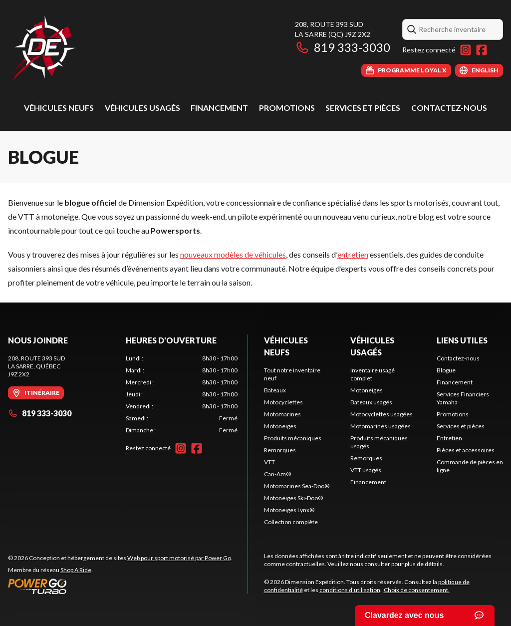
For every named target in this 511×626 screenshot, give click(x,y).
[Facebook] (482, 50)
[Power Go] (120, 586)
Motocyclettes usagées (381, 414)
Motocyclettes (283, 402)
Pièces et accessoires (466, 450)
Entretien (449, 438)
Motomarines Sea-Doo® (296, 486)
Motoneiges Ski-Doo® (293, 498)
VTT (269, 462)
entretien (352, 254)
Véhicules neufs (59, 107)
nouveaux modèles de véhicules (233, 254)
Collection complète (291, 522)
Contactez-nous (449, 107)
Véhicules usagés (142, 107)
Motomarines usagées (380, 426)
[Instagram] (466, 50)
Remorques (280, 450)
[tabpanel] (182, 394)
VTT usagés (365, 470)
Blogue (446, 370)
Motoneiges (280, 426)
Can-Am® (277, 474)
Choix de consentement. (417, 590)
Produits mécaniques (292, 438)
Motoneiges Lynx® (289, 510)
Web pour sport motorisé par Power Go (179, 558)
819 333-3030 (342, 47)
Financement (219, 107)
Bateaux (275, 390)
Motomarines (282, 414)
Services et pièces (362, 107)
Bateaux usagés (371, 402)
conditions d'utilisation (349, 590)
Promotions (287, 107)
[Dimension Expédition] (43, 48)
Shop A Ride (75, 570)
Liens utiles (462, 340)
